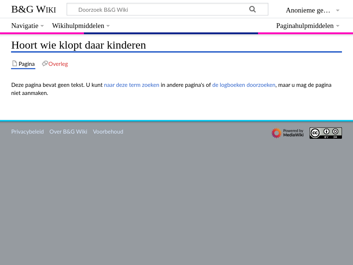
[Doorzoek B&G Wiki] (167, 9)
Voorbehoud (108, 131)
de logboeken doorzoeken (244, 84)
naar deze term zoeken (131, 84)
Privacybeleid (27, 131)
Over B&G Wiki (68, 131)
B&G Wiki (33, 9)
